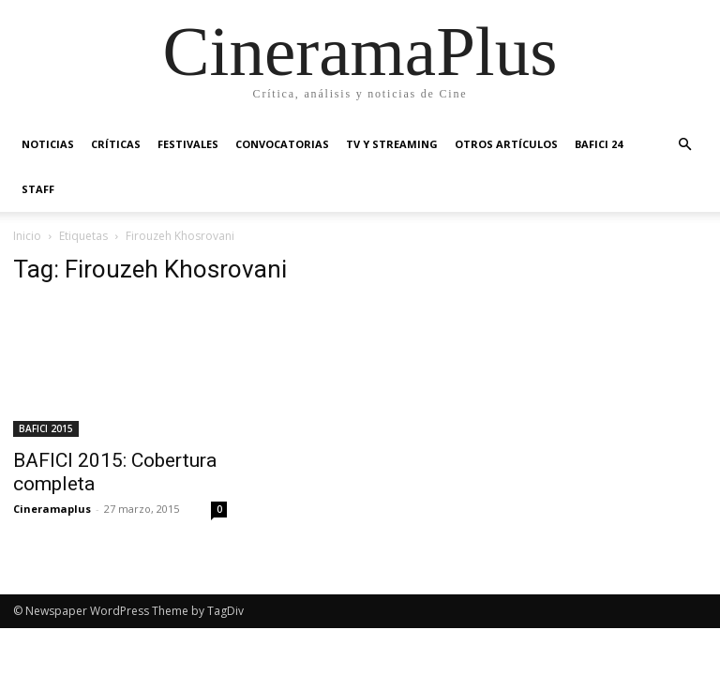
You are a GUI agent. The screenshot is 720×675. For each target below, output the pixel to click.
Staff (38, 189)
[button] (684, 145)
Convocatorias (282, 144)
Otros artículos (506, 144)
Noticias (48, 144)
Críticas (116, 144)
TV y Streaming (392, 144)
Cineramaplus (52, 509)
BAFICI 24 (598, 144)
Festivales (188, 144)
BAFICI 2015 (46, 428)
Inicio (27, 236)
